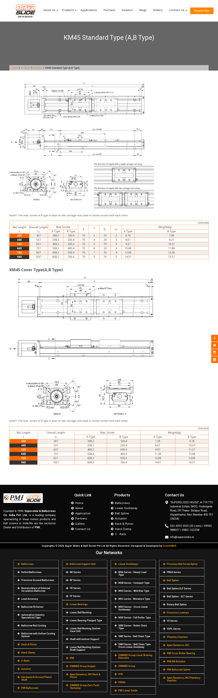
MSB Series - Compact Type (134, 583)
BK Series (75, 572)
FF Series (75, 596)
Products (68, 10)
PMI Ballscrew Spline (178, 669)
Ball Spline (173, 580)
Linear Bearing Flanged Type (86, 620)
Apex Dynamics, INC (178, 645)
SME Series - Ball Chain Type (134, 636)
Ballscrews (27, 564)
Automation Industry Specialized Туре (32, 616)
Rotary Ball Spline (177, 604)
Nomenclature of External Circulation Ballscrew (35, 589)
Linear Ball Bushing (80, 612)
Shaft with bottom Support (84, 639)
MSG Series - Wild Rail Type (133, 591)
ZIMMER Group (126, 666)
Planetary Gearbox (177, 637)
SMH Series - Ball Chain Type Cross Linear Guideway (134, 645)
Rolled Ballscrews (31, 572)
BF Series (75, 580)
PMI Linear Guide (127, 690)
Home (15, 67)
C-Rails (25, 660)
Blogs (142, 10)
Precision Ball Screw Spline (182, 564)
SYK (120, 674)
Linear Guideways (128, 564)
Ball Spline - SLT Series (180, 596)
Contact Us (177, 10)
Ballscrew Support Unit (83, 564)
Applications (88, 10)
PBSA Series (174, 572)
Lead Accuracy (29, 599)
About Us (50, 10)
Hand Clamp (28, 652)
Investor (127, 10)
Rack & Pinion (29, 644)
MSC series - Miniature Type (134, 599)
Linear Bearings (79, 604)
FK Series (75, 588)
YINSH (121, 682)
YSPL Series (174, 628)
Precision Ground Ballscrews (37, 580)
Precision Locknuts (178, 612)
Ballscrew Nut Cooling (33, 625)
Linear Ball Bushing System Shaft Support (85, 648)
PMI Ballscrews (29, 688)
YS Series (172, 620)
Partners (109, 10)
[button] (36, 564)
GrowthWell (169, 545)
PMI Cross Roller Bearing (181, 653)
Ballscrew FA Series (32, 607)
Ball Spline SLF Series (179, 588)
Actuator (37, 67)
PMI (72, 658)
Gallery (158, 10)
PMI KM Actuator (176, 661)
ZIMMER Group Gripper (83, 666)
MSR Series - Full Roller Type (134, 617)
